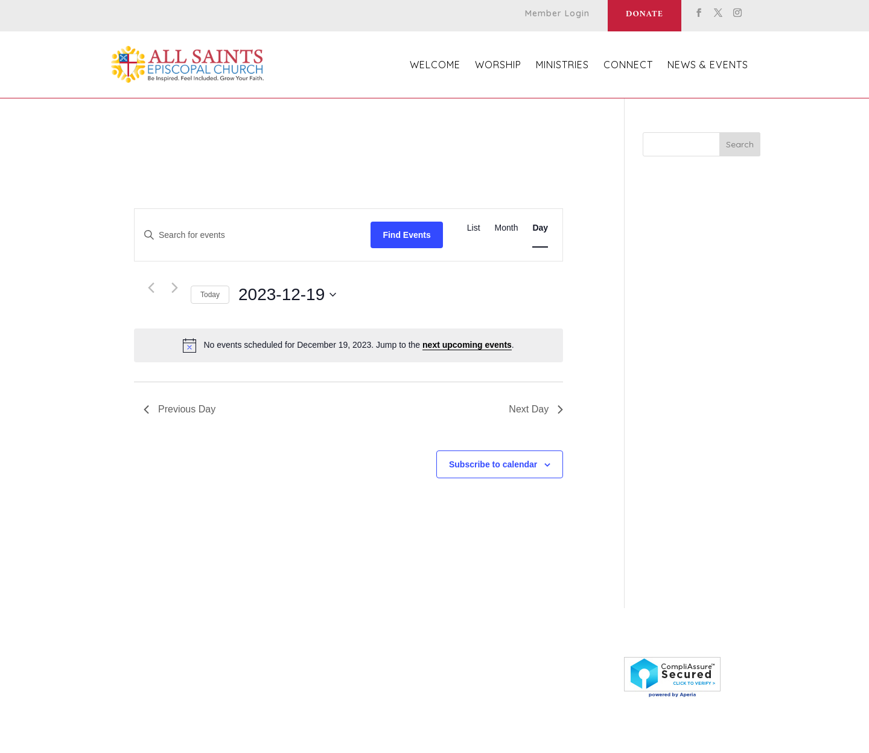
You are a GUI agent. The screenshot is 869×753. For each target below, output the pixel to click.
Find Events (406, 235)
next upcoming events (467, 345)
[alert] (348, 345)
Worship (498, 65)
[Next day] (174, 288)
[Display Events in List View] (473, 228)
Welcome (435, 65)
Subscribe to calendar (493, 464)
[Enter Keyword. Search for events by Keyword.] (253, 235)
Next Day (536, 409)
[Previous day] (151, 288)
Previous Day (179, 409)
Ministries (562, 65)
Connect (628, 65)
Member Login (557, 14)
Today (210, 294)
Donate (644, 14)
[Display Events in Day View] (540, 228)
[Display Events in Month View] (506, 228)
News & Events (707, 65)
